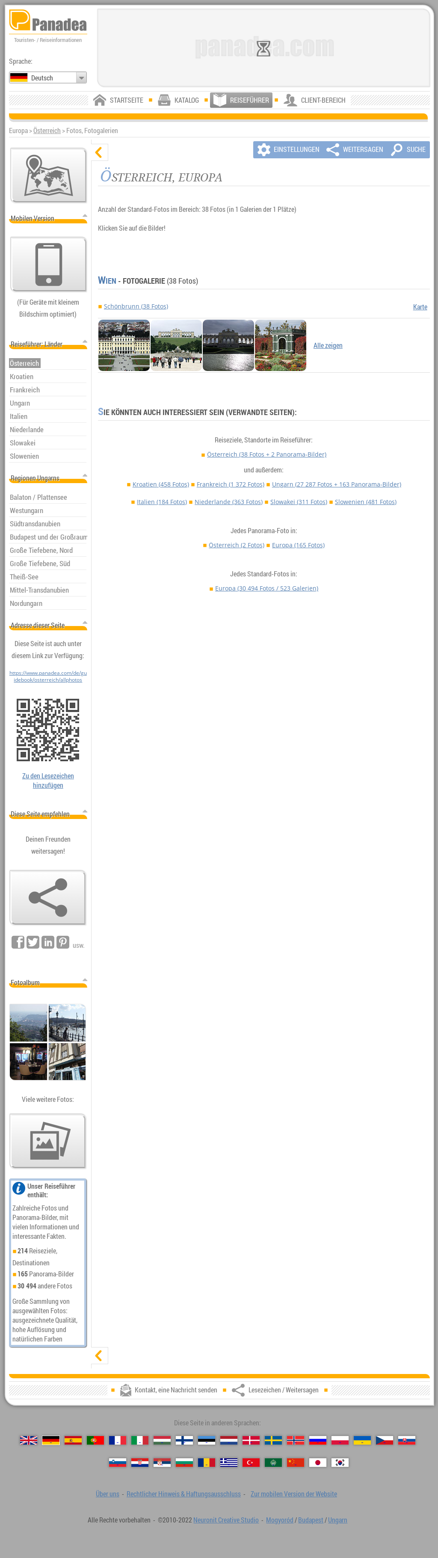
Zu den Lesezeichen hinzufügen (48, 780)
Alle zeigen (328, 345)
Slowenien (366, 502)
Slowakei (298, 502)
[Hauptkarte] (49, 175)
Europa (298, 545)
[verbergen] (99, 152)
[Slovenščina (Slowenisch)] (118, 1462)
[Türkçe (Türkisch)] (251, 1462)
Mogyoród (279, 1520)
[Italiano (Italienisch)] (140, 1440)
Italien (162, 502)
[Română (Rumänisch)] (207, 1462)
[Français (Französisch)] (118, 1440)
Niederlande (229, 502)
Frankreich (230, 484)
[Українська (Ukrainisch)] (362, 1440)
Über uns (107, 1494)
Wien (107, 281)
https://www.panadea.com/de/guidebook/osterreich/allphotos (48, 676)
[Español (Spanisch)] (73, 1440)
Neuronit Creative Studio (226, 1520)
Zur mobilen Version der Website (294, 1494)
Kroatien (161, 484)
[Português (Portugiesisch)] (95, 1440)
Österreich (47, 130)
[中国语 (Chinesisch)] (296, 1462)
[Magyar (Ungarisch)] (162, 1440)
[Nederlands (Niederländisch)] (229, 1440)
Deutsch (42, 78)
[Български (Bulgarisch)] (184, 1462)
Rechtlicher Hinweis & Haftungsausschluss (184, 1494)
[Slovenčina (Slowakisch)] (407, 1440)
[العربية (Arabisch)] (273, 1462)
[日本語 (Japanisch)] (318, 1462)
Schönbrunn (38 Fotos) (136, 306)
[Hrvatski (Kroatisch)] (140, 1462)
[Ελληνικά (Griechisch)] (229, 1462)
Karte (420, 307)
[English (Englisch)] (29, 1440)
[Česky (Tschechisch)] (385, 1440)
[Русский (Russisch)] (318, 1440)
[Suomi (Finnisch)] (184, 1440)
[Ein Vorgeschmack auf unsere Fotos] (48, 1141)
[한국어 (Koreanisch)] (340, 1462)
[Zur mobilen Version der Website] (49, 264)
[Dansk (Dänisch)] (251, 1440)
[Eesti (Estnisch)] (207, 1440)
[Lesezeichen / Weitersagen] (48, 897)
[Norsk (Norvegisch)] (296, 1440)
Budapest (310, 1520)
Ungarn (336, 484)
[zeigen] (99, 1355)
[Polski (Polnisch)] (340, 1440)
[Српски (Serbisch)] (162, 1462)
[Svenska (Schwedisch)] (273, 1440)
